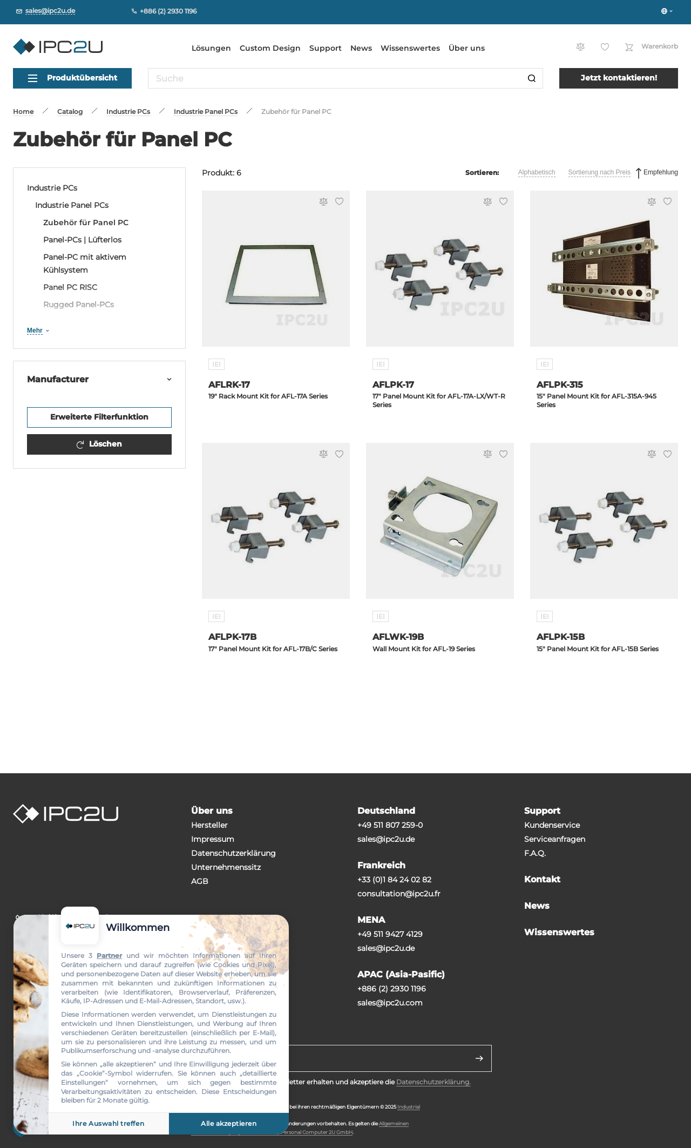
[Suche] (532, 78)
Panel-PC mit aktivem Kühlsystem (84, 263)
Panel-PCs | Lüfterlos (82, 240)
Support (325, 48)
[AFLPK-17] (439, 275)
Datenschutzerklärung (233, 853)
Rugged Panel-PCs (78, 304)
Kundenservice (552, 825)
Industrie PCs (52, 188)
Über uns (467, 48)
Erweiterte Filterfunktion (99, 417)
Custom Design (270, 48)
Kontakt (542, 879)
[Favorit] (337, 202)
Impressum (212, 839)
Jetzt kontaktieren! (619, 78)
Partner (109, 955)
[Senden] (479, 1058)
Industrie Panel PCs (72, 205)
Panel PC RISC (70, 287)
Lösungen (211, 48)
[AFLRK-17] (275, 275)
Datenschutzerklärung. (433, 1082)
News (361, 48)
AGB (199, 881)
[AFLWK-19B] (439, 527)
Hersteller (209, 825)
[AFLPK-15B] (604, 527)
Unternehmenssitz (226, 867)
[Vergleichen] (321, 203)
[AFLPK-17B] (275, 527)
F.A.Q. (535, 853)
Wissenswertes (410, 48)
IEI (216, 364)
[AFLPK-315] (604, 275)
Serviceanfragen (554, 839)
